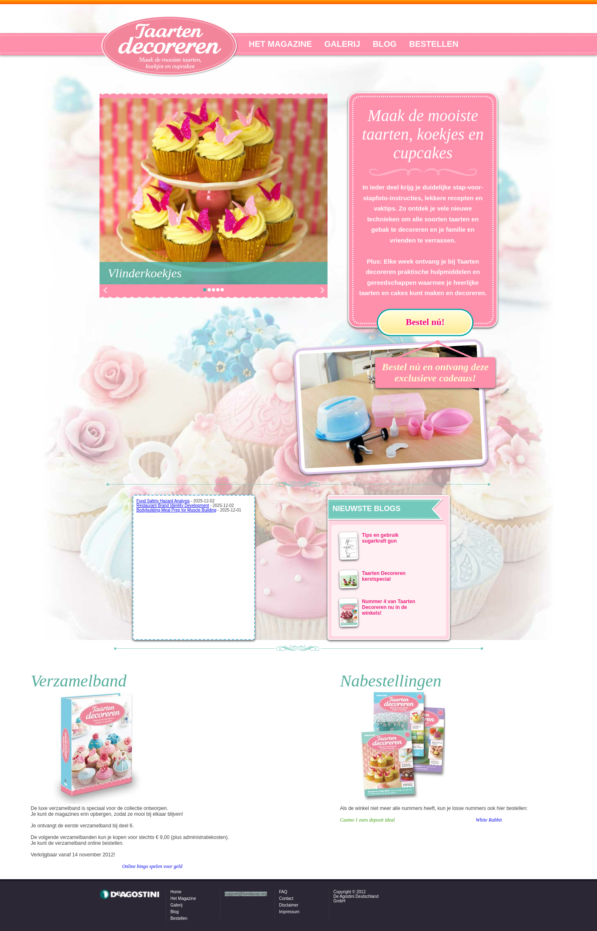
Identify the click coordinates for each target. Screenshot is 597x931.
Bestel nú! (425, 322)
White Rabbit (489, 820)
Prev (105, 290)
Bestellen (178, 918)
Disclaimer (288, 905)
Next (322, 290)
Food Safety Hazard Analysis (162, 501)
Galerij (176, 905)
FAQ (283, 892)
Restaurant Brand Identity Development (172, 505)
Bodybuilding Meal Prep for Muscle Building (176, 510)
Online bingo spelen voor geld (152, 866)
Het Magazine (183, 898)
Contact (286, 898)
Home (176, 892)
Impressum (289, 911)
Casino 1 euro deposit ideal (367, 820)
